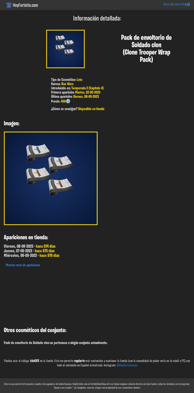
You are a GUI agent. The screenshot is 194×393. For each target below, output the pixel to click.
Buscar (167, 4)
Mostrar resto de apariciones (23, 265)
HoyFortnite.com (25, 5)
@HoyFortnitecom (127, 365)
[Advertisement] (97, 296)
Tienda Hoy (179, 4)
